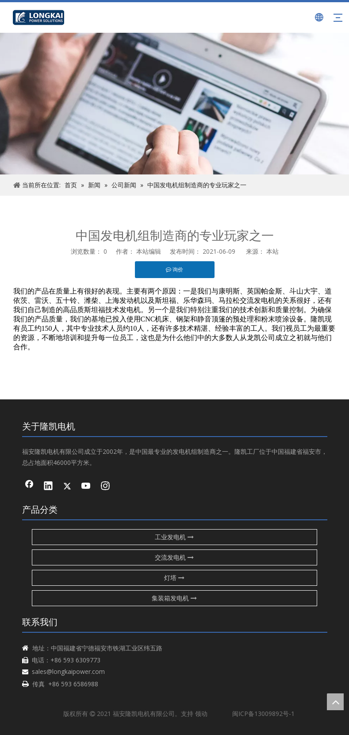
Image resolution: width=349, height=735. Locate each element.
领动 (201, 713)
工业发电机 (174, 537)
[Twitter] (67, 487)
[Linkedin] (48, 487)
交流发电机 (174, 557)
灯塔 (174, 577)
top (335, 701)
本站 (272, 251)
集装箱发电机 (174, 598)
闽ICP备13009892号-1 (263, 713)
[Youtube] (86, 487)
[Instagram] (105, 487)
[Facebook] (29, 487)
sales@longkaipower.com (68, 671)
